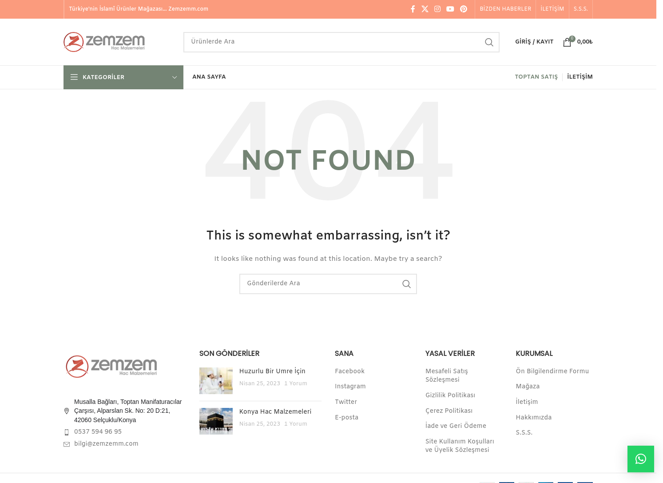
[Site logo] (119, 42)
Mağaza (528, 387)
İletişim (527, 402)
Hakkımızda (534, 418)
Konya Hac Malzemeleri (275, 412)
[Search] (341, 42)
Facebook (350, 371)
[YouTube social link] (450, 9)
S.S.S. (524, 433)
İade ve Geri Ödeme (455, 426)
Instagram (350, 387)
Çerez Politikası (448, 411)
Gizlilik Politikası (450, 395)
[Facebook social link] (413, 9)
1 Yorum (295, 383)
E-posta (346, 418)
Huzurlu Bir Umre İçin (272, 371)
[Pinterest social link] (463, 9)
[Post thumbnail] (216, 380)
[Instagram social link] (437, 9)
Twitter (346, 402)
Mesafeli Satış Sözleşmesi (446, 376)
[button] (640, 459)
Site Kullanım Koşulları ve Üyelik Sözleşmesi (459, 446)
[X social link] (424, 9)
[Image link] (112, 366)
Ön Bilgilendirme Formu (552, 371)
